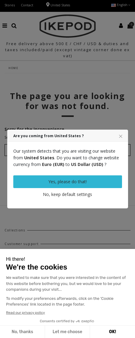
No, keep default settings (67, 194)
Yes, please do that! (67, 181)
